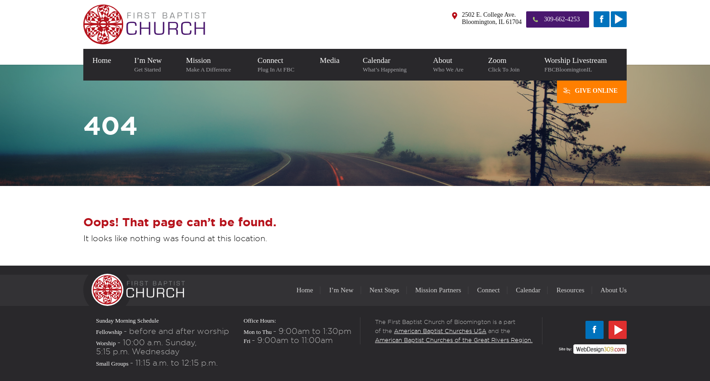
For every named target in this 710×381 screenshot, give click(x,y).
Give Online (596, 90)
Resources (570, 290)
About (451, 64)
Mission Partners (438, 290)
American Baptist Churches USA (440, 331)
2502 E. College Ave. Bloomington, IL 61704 (492, 18)
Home (305, 290)
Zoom (507, 64)
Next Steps (384, 290)
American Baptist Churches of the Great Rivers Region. (453, 340)
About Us (613, 290)
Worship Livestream (581, 64)
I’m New (151, 64)
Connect (280, 64)
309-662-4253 (562, 19)
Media (332, 64)
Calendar (389, 64)
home (104, 64)
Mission (213, 64)
